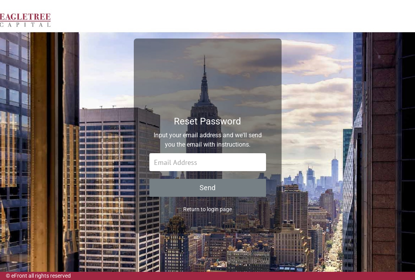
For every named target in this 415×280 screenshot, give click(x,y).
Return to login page (207, 213)
